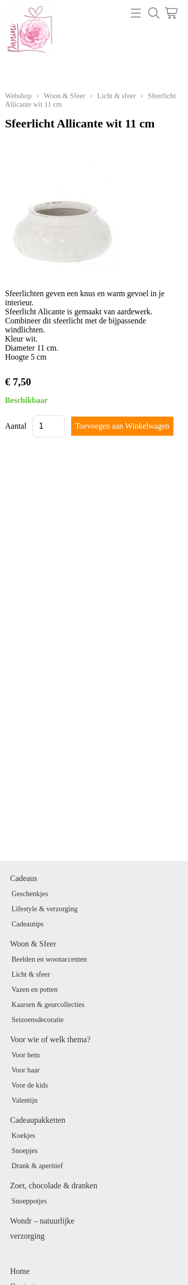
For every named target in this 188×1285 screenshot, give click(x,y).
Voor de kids (30, 1085)
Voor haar (26, 1070)
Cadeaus (23, 878)
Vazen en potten (35, 989)
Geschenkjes (30, 894)
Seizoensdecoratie (38, 1020)
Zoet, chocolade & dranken (53, 1185)
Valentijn (25, 1100)
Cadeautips (28, 924)
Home (20, 1271)
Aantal (16, 426)
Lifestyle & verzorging (45, 909)
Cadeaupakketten (37, 1120)
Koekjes (23, 1135)
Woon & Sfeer (64, 96)
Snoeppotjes (29, 1201)
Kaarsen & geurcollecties (48, 1004)
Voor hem (26, 1055)
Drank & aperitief (37, 1166)
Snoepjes (25, 1150)
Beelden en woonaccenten (49, 959)
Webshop (18, 96)
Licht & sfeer (116, 96)
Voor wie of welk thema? (50, 1039)
